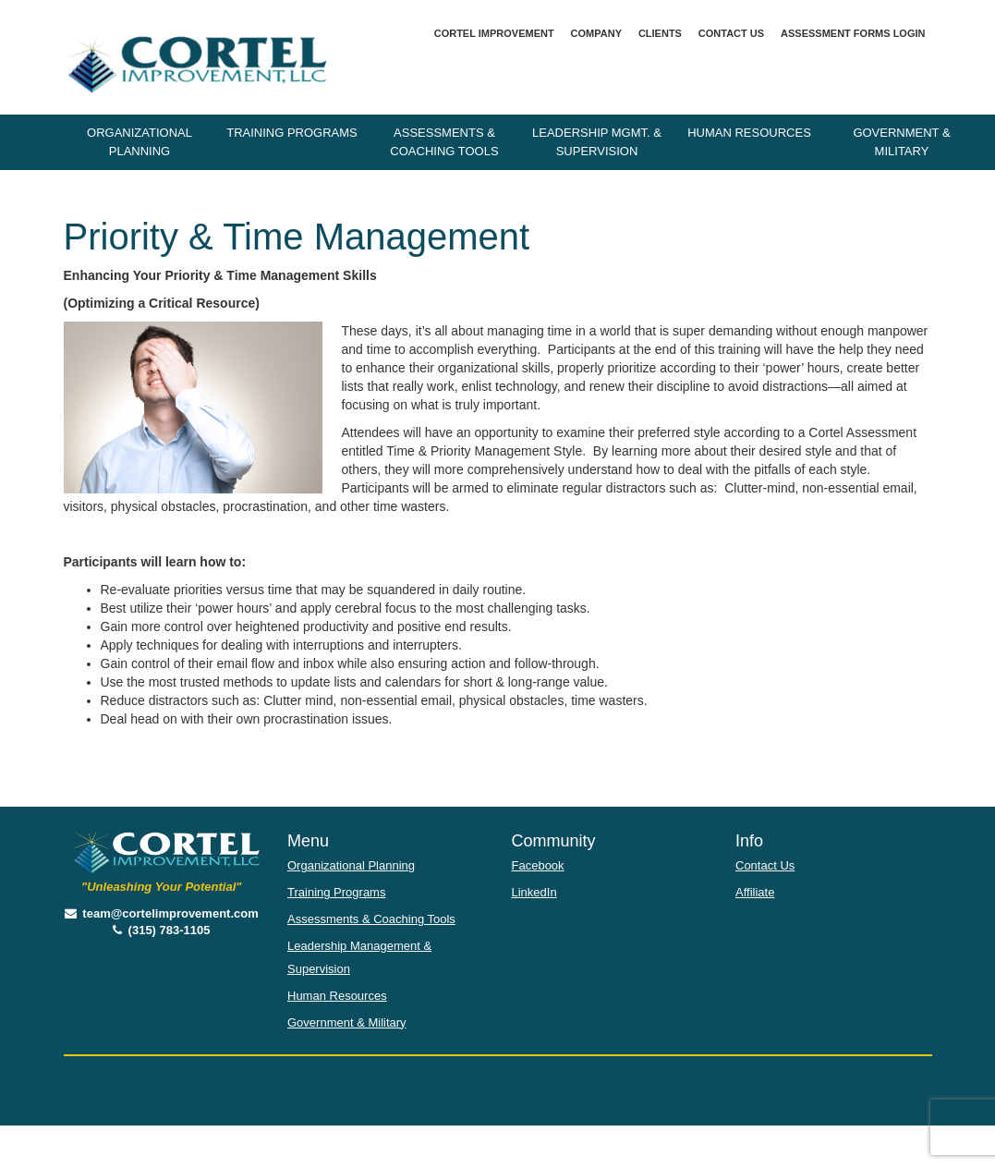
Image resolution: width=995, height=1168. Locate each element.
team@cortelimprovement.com (162, 913)
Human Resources (749, 133)
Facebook (538, 865)
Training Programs (292, 133)
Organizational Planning (139, 142)
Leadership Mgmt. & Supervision (596, 142)
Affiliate (754, 892)
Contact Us (731, 33)
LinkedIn (534, 892)
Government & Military (901, 142)
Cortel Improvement (494, 33)
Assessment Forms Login (853, 33)
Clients (660, 33)
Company (596, 33)
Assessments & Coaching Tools (444, 142)
